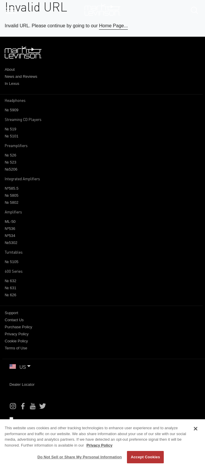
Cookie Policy (16, 341)
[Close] (195, 428)
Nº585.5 (12, 188)
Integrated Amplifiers (22, 178)
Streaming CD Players (23, 119)
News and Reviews (21, 76)
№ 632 (10, 281)
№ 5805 (11, 195)
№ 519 (10, 129)
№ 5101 (11, 136)
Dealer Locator (21, 384)
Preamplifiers (16, 145)
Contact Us (14, 320)
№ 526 (10, 155)
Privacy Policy (17, 334)
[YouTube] (32, 406)
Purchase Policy (18, 327)
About (10, 69)
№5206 (11, 169)
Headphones (15, 100)
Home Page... (113, 25)
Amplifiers (13, 212)
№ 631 (10, 288)
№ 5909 (11, 110)
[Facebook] (23, 406)
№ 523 (10, 162)
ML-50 (10, 221)
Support (11, 313)
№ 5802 (11, 202)
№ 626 (10, 295)
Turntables (14, 252)
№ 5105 (11, 262)
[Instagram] (12, 406)
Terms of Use (16, 348)
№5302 (11, 242)
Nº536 (10, 228)
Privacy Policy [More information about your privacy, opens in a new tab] (99, 445)
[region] (102, 443)
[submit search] (196, 11)
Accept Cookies (145, 457)
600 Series (14, 271)
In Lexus (12, 83)
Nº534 (10, 235)
